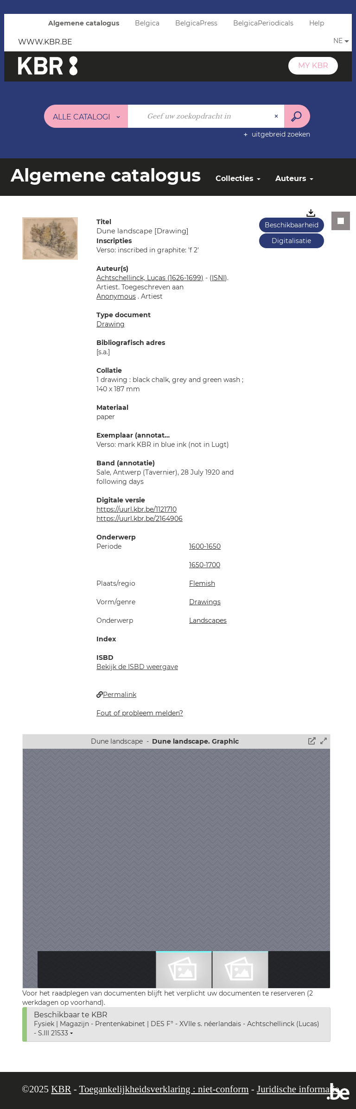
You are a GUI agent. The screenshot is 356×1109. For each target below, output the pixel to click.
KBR (61, 1089)
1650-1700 (204, 565)
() (218, 278)
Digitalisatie (291, 241)
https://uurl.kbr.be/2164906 (139, 518)
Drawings (205, 602)
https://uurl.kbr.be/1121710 (136, 509)
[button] (50, 238)
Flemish (202, 583)
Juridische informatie (298, 1089)
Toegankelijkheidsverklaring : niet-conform (164, 1089)
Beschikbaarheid (291, 225)
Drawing (110, 324)
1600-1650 (205, 546)
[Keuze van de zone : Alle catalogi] (86, 116)
